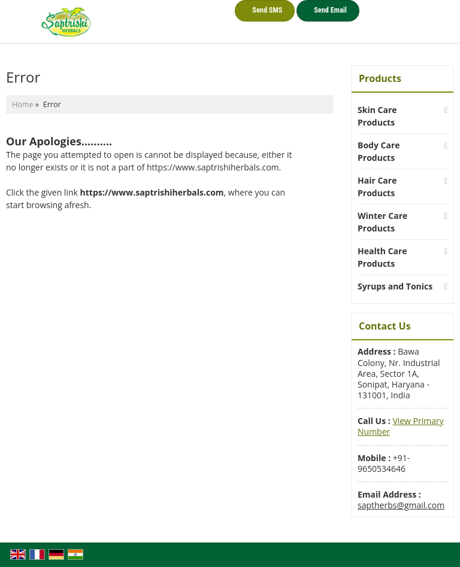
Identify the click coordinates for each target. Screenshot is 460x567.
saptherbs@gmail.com (401, 505)
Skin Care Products (377, 116)
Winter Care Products (382, 222)
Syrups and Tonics (395, 286)
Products (380, 78)
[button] (401, 426)
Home (23, 104)
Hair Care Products (377, 187)
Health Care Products (382, 257)
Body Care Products (379, 151)
